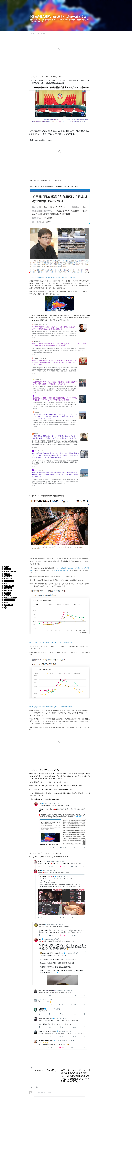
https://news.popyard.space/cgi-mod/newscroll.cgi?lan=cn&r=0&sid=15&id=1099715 (53, 315)
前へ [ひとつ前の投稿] (31, 1137)
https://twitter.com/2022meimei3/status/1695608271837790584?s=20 (49, 926)
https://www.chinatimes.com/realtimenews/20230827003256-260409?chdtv (51, 859)
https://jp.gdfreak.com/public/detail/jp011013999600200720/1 (51, 707)
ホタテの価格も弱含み (49, 630)
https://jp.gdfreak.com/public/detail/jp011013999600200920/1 (51, 774)
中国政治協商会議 (37, 90)
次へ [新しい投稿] (69, 1137)
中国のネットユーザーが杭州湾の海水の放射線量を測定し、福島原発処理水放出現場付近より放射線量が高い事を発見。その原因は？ (84, 1143)
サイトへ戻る (34, 1154)
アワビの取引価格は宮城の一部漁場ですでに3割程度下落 (74, 627)
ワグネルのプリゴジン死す (43, 1139)
